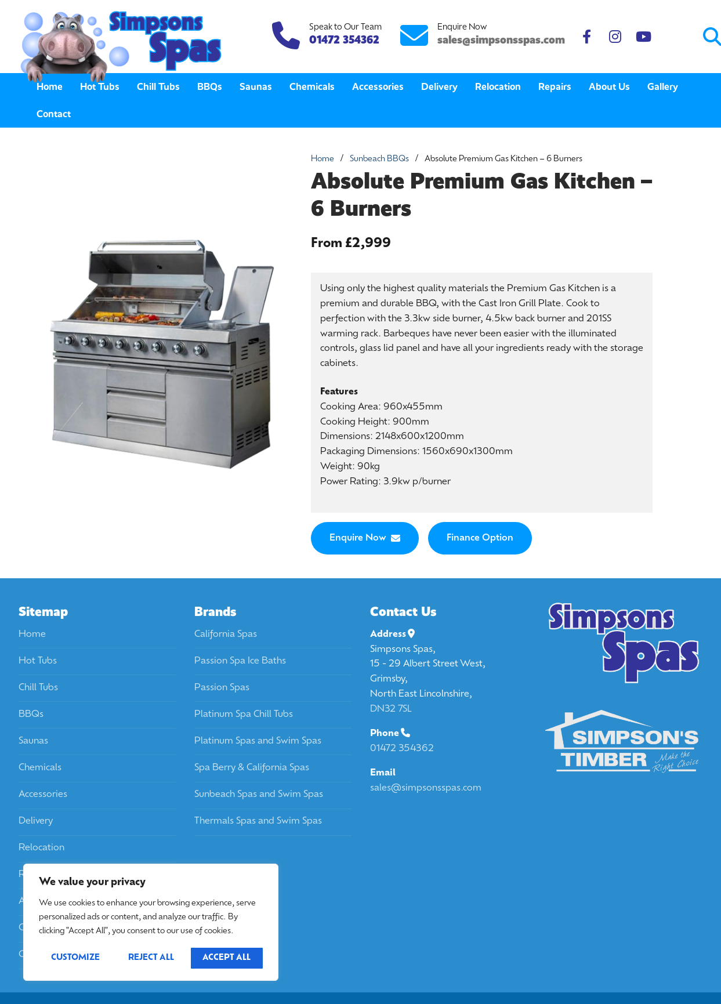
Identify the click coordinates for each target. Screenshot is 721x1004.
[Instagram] (615, 36)
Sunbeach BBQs (379, 159)
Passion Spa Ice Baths (240, 661)
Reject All (151, 958)
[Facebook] (586, 36)
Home (322, 159)
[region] (150, 922)
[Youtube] (643, 36)
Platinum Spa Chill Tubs (243, 714)
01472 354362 (402, 748)
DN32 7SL (391, 709)
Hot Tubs (38, 661)
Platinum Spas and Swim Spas (257, 741)
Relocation (41, 848)
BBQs (31, 714)
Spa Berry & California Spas (251, 768)
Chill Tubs (38, 688)
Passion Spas (221, 688)
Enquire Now (364, 538)
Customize (75, 958)
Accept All (226, 958)
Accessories (43, 794)
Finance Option (480, 538)
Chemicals (40, 768)
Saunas (33, 741)
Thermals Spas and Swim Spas (258, 821)
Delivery (36, 821)
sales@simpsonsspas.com (501, 39)
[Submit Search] (664, 37)
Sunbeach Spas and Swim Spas (258, 794)
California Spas (225, 634)
